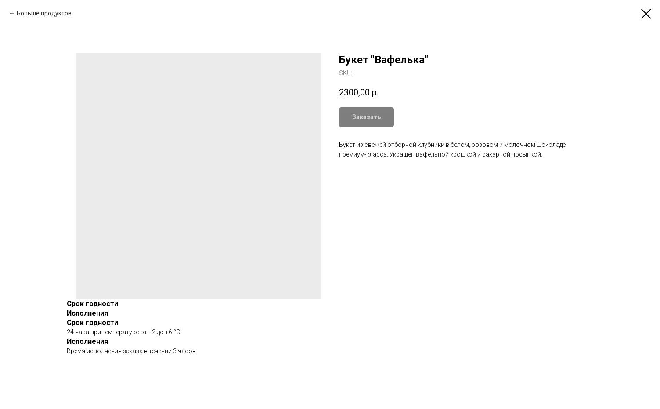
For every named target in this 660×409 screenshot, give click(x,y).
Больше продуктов (44, 13)
